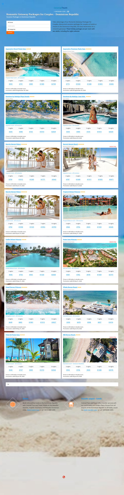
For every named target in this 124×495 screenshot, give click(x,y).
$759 (10, 179)
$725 (31, 132)
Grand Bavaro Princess (13, 287)
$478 (79, 322)
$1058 (21, 227)
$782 (78, 275)
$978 (88, 275)
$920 (88, 370)
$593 (10, 84)
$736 (78, 370)
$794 (10, 227)
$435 (10, 132)
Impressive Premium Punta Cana (74, 49)
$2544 (53, 370)
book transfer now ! (91, 410)
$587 (68, 275)
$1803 (100, 84)
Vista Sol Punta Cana (13, 335)
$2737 (111, 275)
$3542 (54, 179)
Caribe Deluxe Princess (13, 239)
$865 (20, 322)
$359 (68, 322)
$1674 (111, 322)
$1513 (42, 322)
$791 (21, 84)
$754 (78, 227)
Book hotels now (33, 410)
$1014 (42, 132)
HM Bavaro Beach (69, 335)
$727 (21, 370)
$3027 (54, 322)
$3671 (111, 179)
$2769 (53, 84)
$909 (31, 370)
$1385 (42, 84)
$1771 (43, 179)
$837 (99, 322)
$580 (21, 132)
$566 (68, 227)
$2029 (53, 132)
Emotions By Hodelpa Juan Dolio (74, 96)
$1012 (21, 179)
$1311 (89, 179)
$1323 (32, 227)
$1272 (42, 370)
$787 (68, 179)
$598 (89, 322)
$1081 (31, 322)
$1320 (99, 227)
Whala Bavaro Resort (70, 287)
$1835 (100, 179)
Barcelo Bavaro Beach (70, 144)
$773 (68, 84)
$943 (88, 227)
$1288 (89, 84)
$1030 (78, 84)
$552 (68, 370)
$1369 (99, 275)
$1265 (32, 179)
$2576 (111, 370)
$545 (10, 370)
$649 (10, 322)
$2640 (111, 227)
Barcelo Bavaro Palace (13, 144)
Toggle (4, 4)
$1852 (43, 227)
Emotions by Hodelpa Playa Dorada (17, 96)
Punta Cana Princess (70, 239)
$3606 (111, 84)
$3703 (54, 227)
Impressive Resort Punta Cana (16, 49)
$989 (31, 84)
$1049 (78, 179)
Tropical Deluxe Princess (71, 192)
